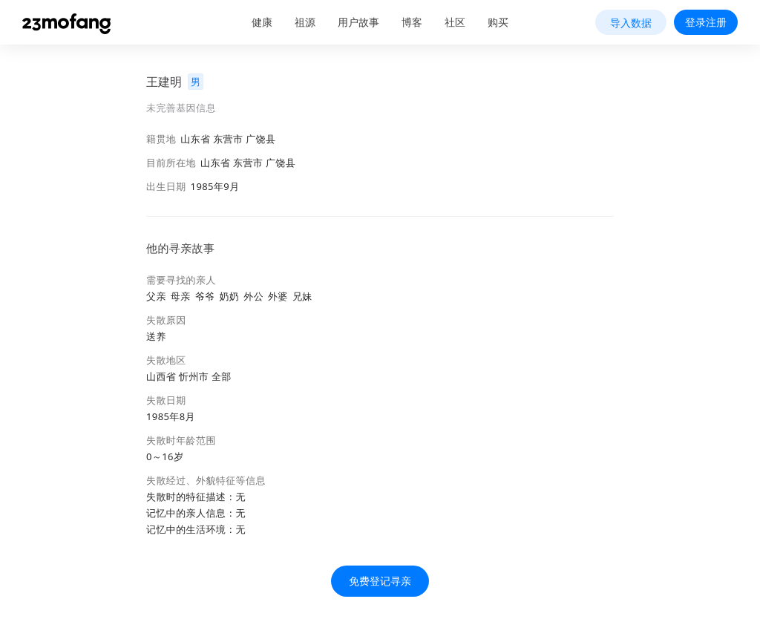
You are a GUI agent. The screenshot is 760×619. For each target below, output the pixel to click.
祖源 (305, 22)
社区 (455, 22)
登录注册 (706, 22)
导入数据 (631, 23)
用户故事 (358, 22)
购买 (498, 22)
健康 (262, 22)
